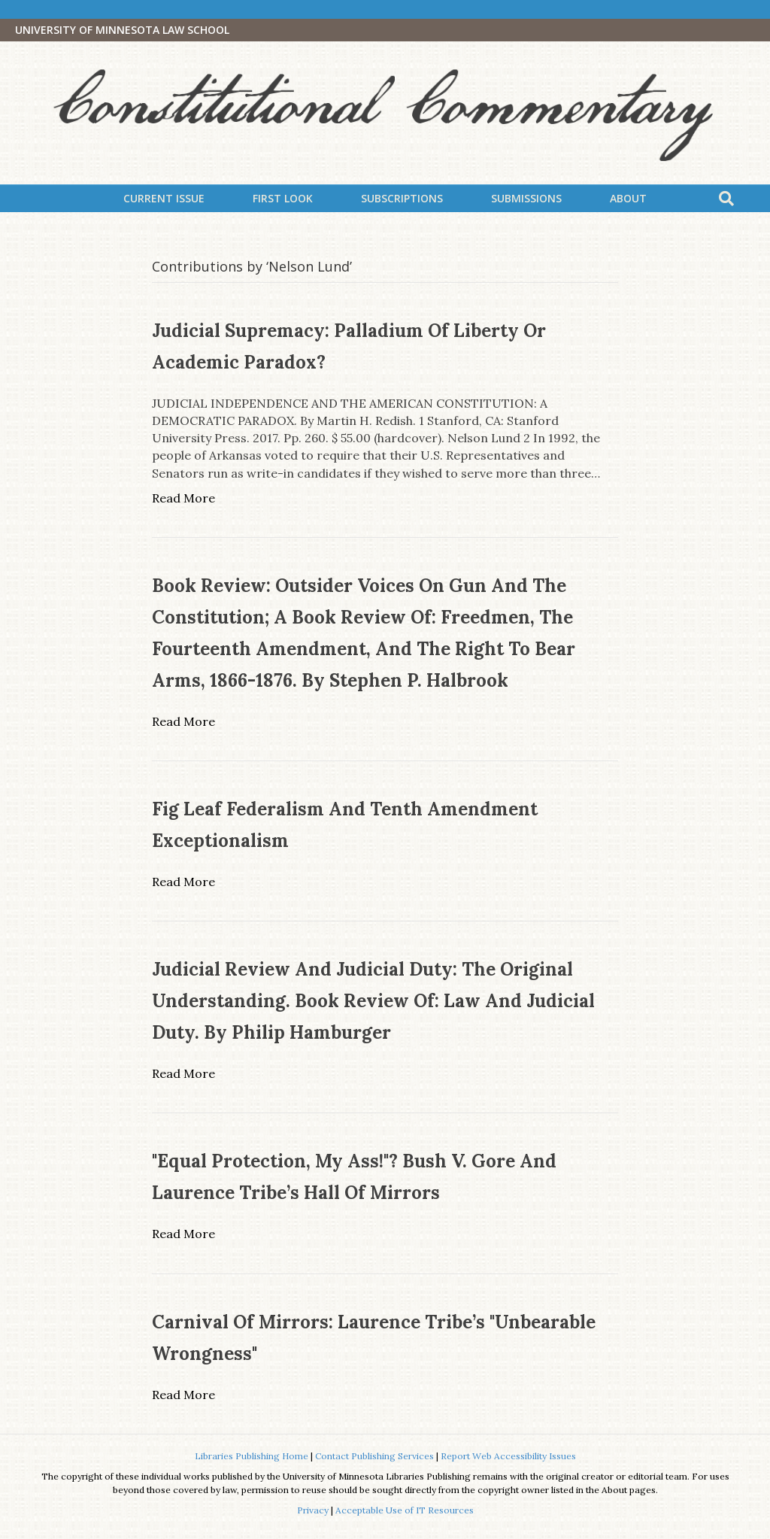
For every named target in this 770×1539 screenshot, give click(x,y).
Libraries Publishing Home (251, 1456)
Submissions (526, 198)
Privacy (313, 1510)
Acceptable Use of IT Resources (404, 1510)
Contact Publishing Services (374, 1456)
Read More (183, 497)
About (628, 198)
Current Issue (164, 198)
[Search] (726, 198)
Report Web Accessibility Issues (508, 1456)
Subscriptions (402, 198)
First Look (283, 198)
